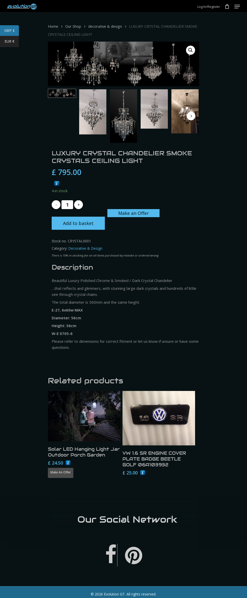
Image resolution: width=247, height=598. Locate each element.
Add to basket (78, 223)
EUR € (12, 42)
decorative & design (105, 26)
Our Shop (73, 26)
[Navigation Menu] (237, 6)
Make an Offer (133, 213)
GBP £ (11, 31)
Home (53, 26)
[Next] (191, 116)
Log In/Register (208, 6)
